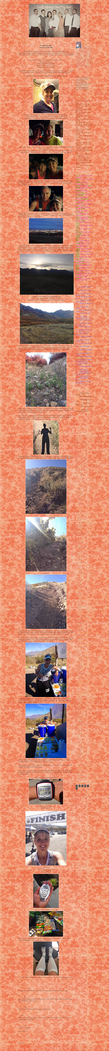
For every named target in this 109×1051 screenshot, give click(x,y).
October (81, 444)
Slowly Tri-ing (81, 609)
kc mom (79, 730)
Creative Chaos (81, 745)
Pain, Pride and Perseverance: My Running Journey (85, 633)
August (80, 459)
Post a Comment (22, 1037)
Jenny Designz (81, 755)
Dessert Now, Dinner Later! (84, 773)
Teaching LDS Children (83, 769)
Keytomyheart (81, 532)
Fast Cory (80, 561)
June (80, 461)
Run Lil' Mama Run (82, 656)
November (81, 442)
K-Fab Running (81, 621)
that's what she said (82, 568)
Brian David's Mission (83, 528)
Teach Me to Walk (82, 524)
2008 (78, 479)
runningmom (21, 1006)
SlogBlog (80, 687)
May (80, 463)
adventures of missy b (83, 598)
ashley (79, 723)
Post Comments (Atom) (29, 1042)
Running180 (80, 591)
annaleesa (80, 517)
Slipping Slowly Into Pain (84, 653)
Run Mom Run (81, 685)
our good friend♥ (82, 501)
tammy (79, 738)
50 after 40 (80, 557)
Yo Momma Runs (82, 641)
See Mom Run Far (82, 628)
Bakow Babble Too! (82, 748)
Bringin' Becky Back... (83, 660)
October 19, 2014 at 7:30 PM (27, 1011)
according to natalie (82, 716)
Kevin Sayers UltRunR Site (84, 678)
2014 (78, 438)
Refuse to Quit (81, 649)
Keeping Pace (81, 580)
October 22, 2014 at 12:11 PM (27, 1033)
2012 (78, 473)
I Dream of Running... (83, 674)
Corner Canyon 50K (24, 42)
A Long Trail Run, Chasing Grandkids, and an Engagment (85, 452)
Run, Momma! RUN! (83, 618)
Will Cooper (21, 996)
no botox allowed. (82, 752)
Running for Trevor (82, 637)
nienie (79, 697)
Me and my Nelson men (83, 741)
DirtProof (80, 584)
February (81, 468)
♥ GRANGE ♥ (81, 707)
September (81, 457)
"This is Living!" (82, 667)
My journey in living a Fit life (84, 663)
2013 (78, 470)
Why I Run (80, 671)
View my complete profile (83, 70)
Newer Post (20, 1039)
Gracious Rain (81, 510)
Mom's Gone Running (83, 682)
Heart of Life (81, 605)
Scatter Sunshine (81, 734)
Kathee (19, 1015)
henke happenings (82, 490)
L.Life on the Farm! (82, 700)
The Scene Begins (82, 595)
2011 (78, 475)
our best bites (81, 776)
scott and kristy (81, 498)
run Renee (80, 602)
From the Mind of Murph (84, 720)
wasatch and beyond (82, 565)
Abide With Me (81, 727)
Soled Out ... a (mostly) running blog (83, 613)
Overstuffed (80, 704)
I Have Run (80, 572)
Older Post (71, 1039)
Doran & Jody (21, 1025)
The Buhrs (80, 554)
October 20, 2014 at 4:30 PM (27, 1021)
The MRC (80, 588)
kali (78, 487)
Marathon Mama (82, 625)
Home (46, 1039)
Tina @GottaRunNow (23, 988)
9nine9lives (80, 494)
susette (86, 41)
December (81, 440)
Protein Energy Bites (83, 446)
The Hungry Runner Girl (83, 540)
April (80, 466)
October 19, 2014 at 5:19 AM (27, 993)
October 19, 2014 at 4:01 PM (27, 1003)
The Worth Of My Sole (83, 680)
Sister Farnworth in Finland (84, 521)
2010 (78, 477)
